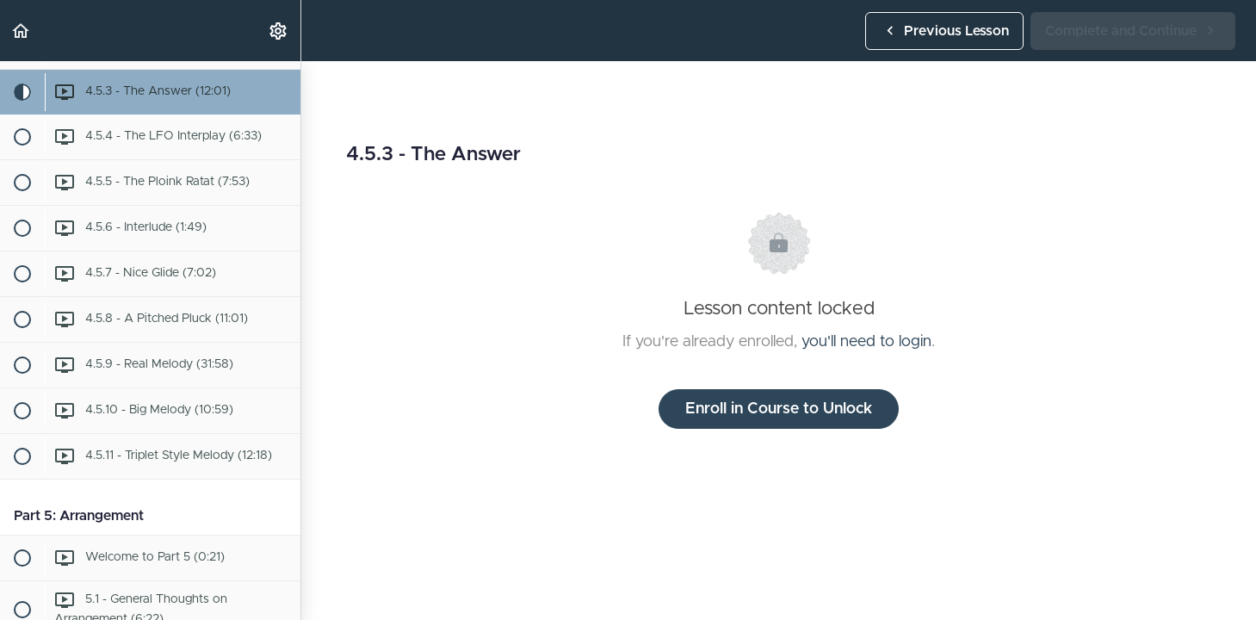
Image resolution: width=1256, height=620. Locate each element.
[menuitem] (278, 30)
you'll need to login (866, 342)
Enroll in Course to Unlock (778, 409)
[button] (21, 30)
